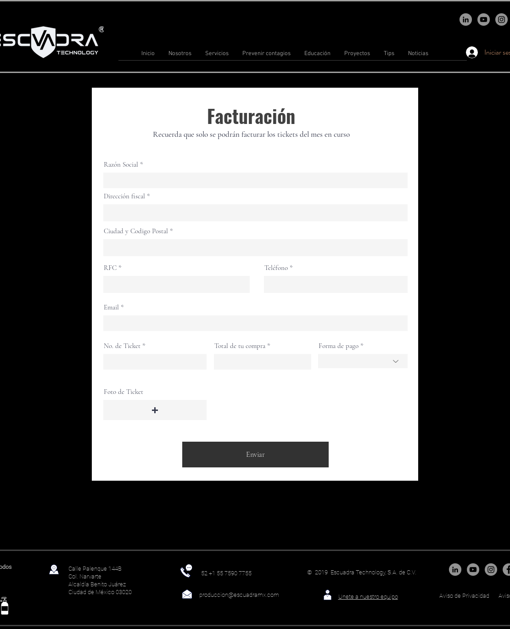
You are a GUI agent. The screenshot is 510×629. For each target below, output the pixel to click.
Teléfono (276, 267)
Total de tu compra (239, 346)
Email (111, 307)
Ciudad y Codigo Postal (136, 231)
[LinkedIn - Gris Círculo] (466, 19)
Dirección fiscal (124, 196)
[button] (155, 410)
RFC (110, 267)
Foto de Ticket (123, 391)
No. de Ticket (122, 346)
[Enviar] (255, 454)
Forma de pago (339, 346)
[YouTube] (483, 19)
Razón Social (121, 164)
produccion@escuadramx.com (239, 594)
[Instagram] (501, 19)
